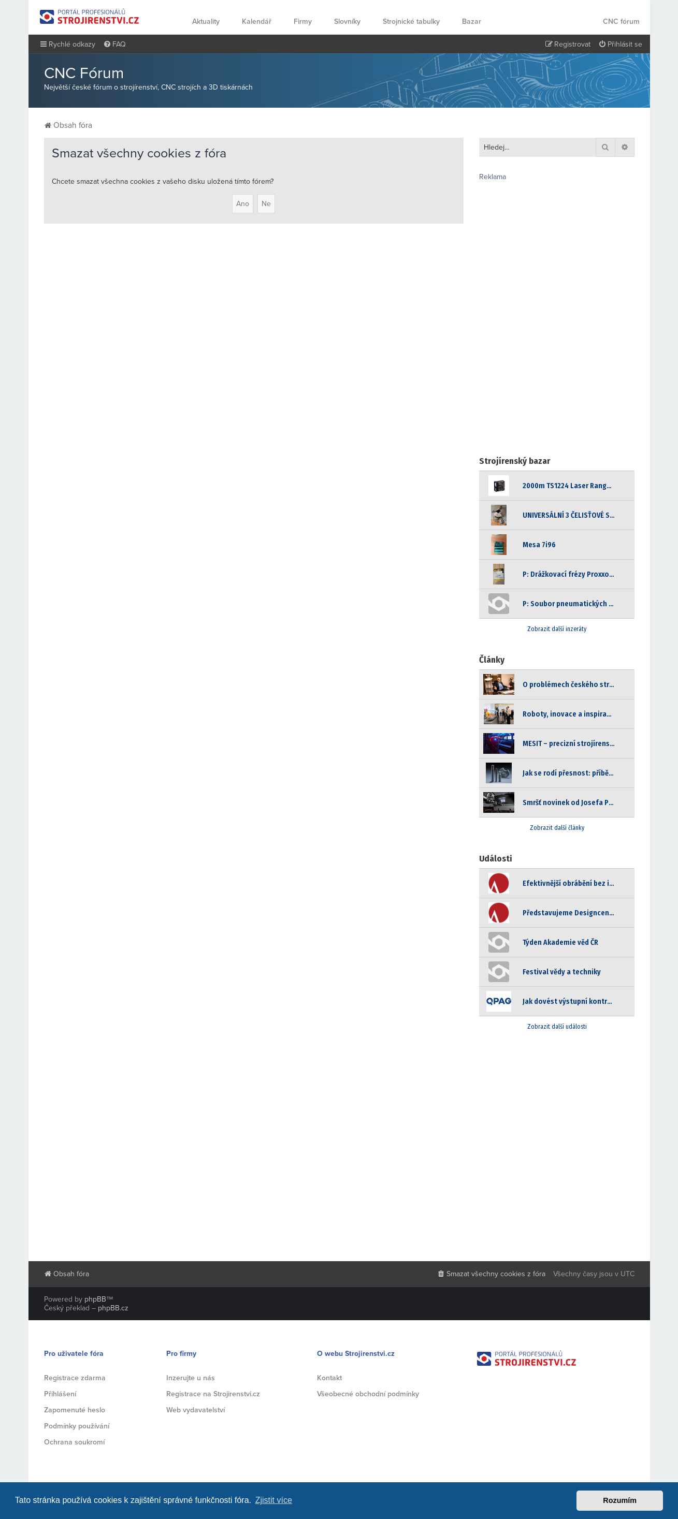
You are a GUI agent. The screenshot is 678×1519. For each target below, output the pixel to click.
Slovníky (347, 21)
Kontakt (329, 1378)
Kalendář (256, 21)
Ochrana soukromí (74, 1442)
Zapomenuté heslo (74, 1410)
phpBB (95, 1299)
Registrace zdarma (75, 1378)
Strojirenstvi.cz (89, 16)
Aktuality (206, 21)
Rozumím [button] (620, 1500)
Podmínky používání (76, 1426)
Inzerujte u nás (190, 1378)
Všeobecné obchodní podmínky (368, 1394)
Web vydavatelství (195, 1410)
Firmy (303, 21)
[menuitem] (114, 44)
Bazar (471, 21)
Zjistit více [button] (273, 1500)
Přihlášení (60, 1394)
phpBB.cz (113, 1308)
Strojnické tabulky (411, 21)
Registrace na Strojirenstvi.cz (213, 1394)
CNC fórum (621, 21)
